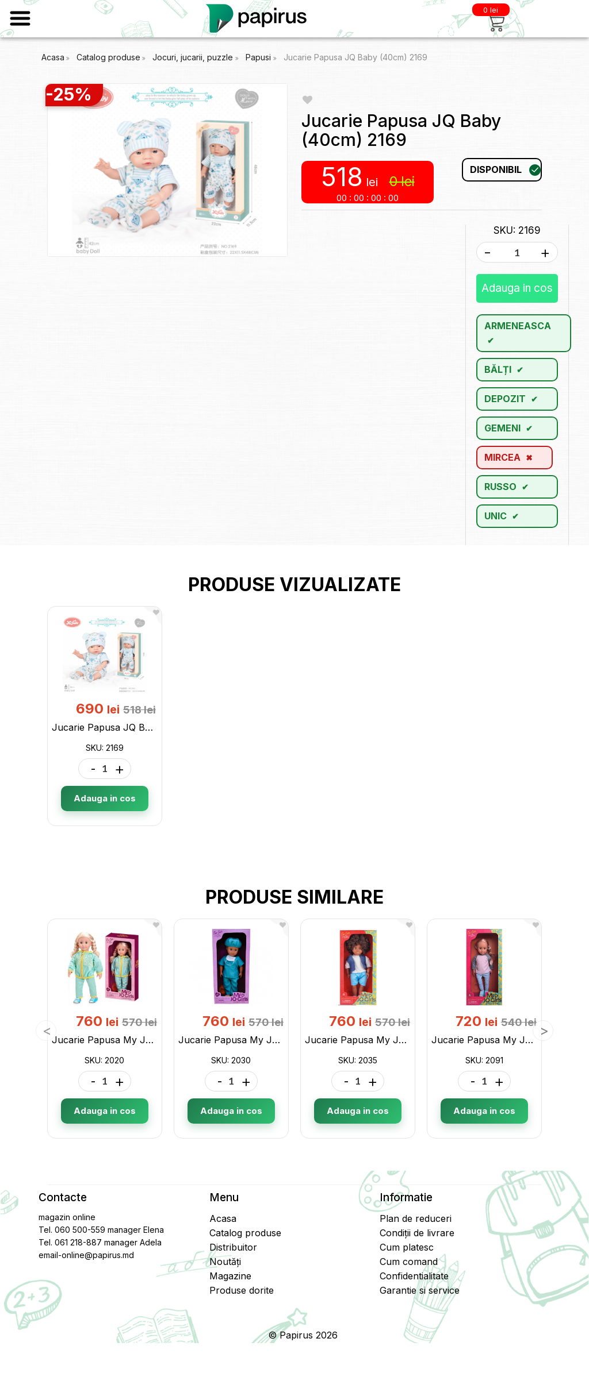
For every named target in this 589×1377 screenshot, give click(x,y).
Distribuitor (233, 1247)
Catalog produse (108, 57)
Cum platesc (407, 1247)
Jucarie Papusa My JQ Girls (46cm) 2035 (396, 1040)
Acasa (52, 57)
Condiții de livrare (417, 1233)
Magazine (230, 1276)
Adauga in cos (517, 288)
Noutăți (225, 1261)
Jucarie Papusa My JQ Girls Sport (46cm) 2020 (157, 1040)
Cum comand (409, 1261)
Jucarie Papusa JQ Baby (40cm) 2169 (355, 57)
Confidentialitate (414, 1276)
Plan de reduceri (416, 1218)
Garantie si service (420, 1290)
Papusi (259, 57)
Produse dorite (241, 1290)
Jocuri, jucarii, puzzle (193, 57)
